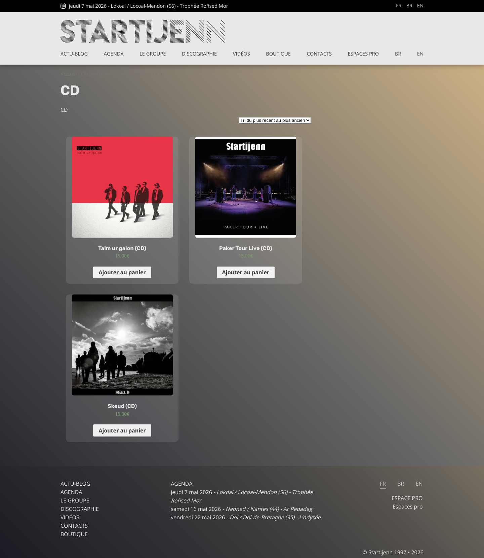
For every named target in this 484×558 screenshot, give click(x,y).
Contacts (319, 53)
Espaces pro (363, 53)
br (409, 5)
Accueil (69, 74)
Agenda (114, 53)
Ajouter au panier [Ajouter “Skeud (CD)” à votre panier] (122, 430)
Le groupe (152, 53)
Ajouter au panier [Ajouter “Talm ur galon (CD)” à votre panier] (122, 272)
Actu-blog (74, 53)
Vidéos (241, 53)
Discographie (199, 53)
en (420, 5)
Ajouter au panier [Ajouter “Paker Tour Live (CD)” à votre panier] (245, 272)
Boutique (278, 53)
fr (399, 5)
